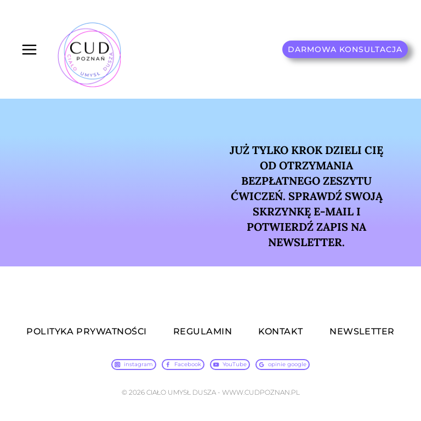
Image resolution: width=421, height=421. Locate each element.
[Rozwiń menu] (29, 49)
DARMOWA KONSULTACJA (345, 49)
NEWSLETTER (362, 331)
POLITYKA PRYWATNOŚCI (86, 331)
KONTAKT (280, 331)
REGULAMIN (202, 331)
